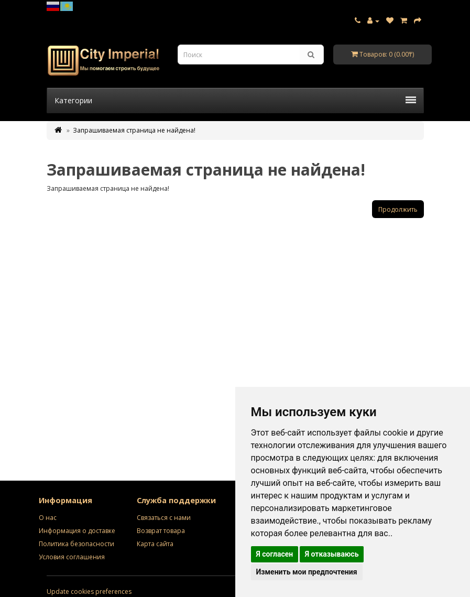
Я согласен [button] (274, 554)
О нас (48, 517)
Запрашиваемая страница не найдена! (134, 130)
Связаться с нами (164, 517)
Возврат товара (161, 530)
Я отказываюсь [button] (332, 554)
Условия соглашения (72, 556)
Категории (235, 100)
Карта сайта (155, 543)
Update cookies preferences (89, 591)
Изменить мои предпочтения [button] (306, 572)
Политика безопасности (76, 543)
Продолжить (398, 209)
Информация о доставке (77, 530)
